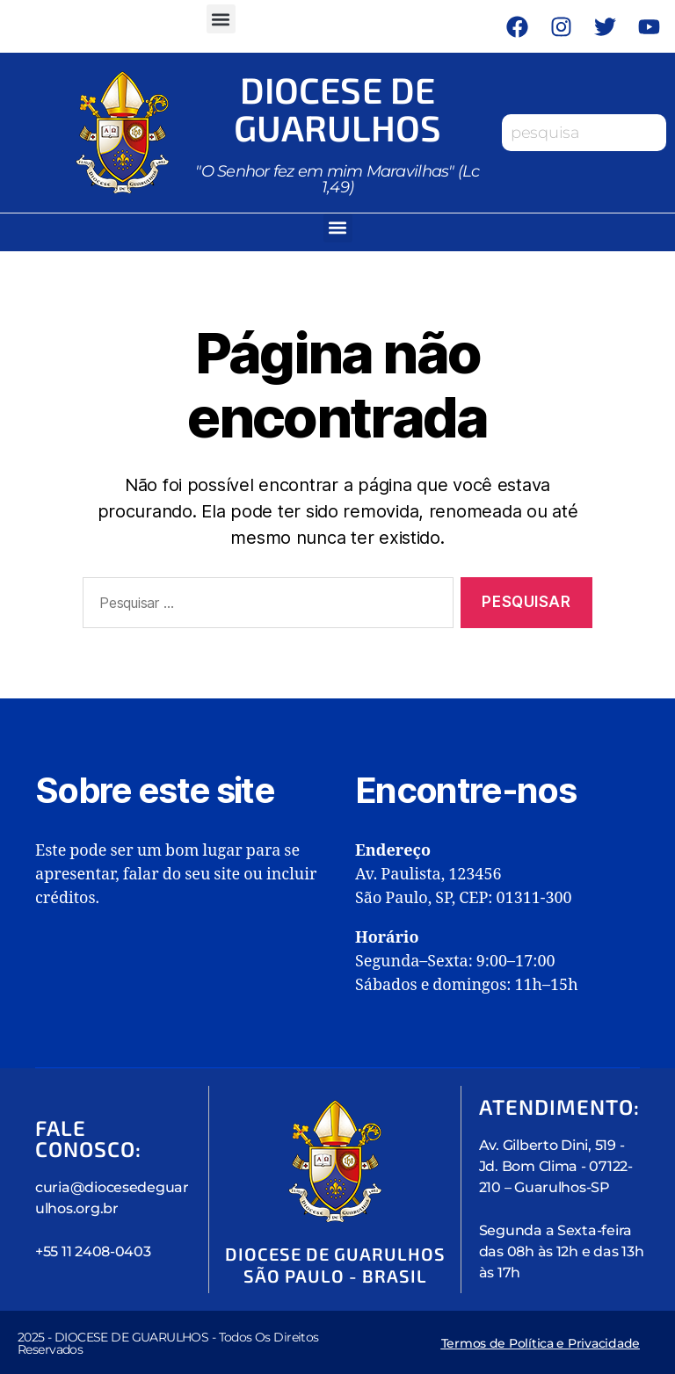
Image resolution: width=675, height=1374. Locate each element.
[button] (221, 18)
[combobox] (584, 131)
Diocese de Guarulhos (337, 107)
